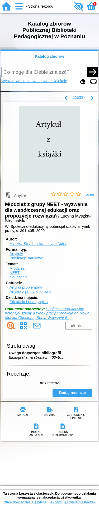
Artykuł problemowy (26, 287)
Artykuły (16, 254)
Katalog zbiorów (49, 56)
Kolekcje (60, 81)
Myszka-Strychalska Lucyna (38, 244)
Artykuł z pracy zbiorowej (30, 291)
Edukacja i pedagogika (29, 302)
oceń (90, 194)
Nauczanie (18, 277)
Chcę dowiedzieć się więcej (25, 502)
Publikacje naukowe (26, 258)
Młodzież (17, 268)
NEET (15, 272)
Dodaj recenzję (72, 393)
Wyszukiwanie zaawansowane (27, 81)
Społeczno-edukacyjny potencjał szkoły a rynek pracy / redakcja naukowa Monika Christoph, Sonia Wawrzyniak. (47, 313)
